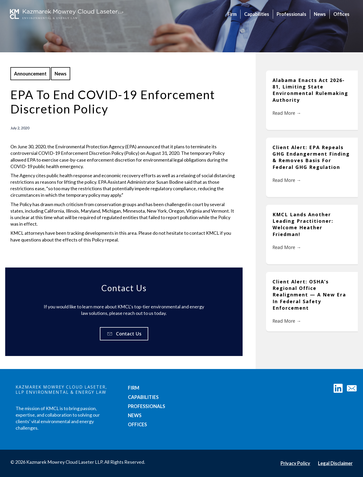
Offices (341, 14)
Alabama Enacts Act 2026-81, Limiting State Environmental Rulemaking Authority (310, 90)
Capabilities (256, 14)
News (319, 14)
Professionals (291, 14)
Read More (287, 113)
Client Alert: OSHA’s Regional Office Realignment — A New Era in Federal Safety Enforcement (309, 292)
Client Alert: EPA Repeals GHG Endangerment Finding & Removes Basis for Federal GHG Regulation (311, 156)
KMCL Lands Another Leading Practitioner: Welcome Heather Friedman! (303, 223)
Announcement (30, 74)
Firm (231, 14)
